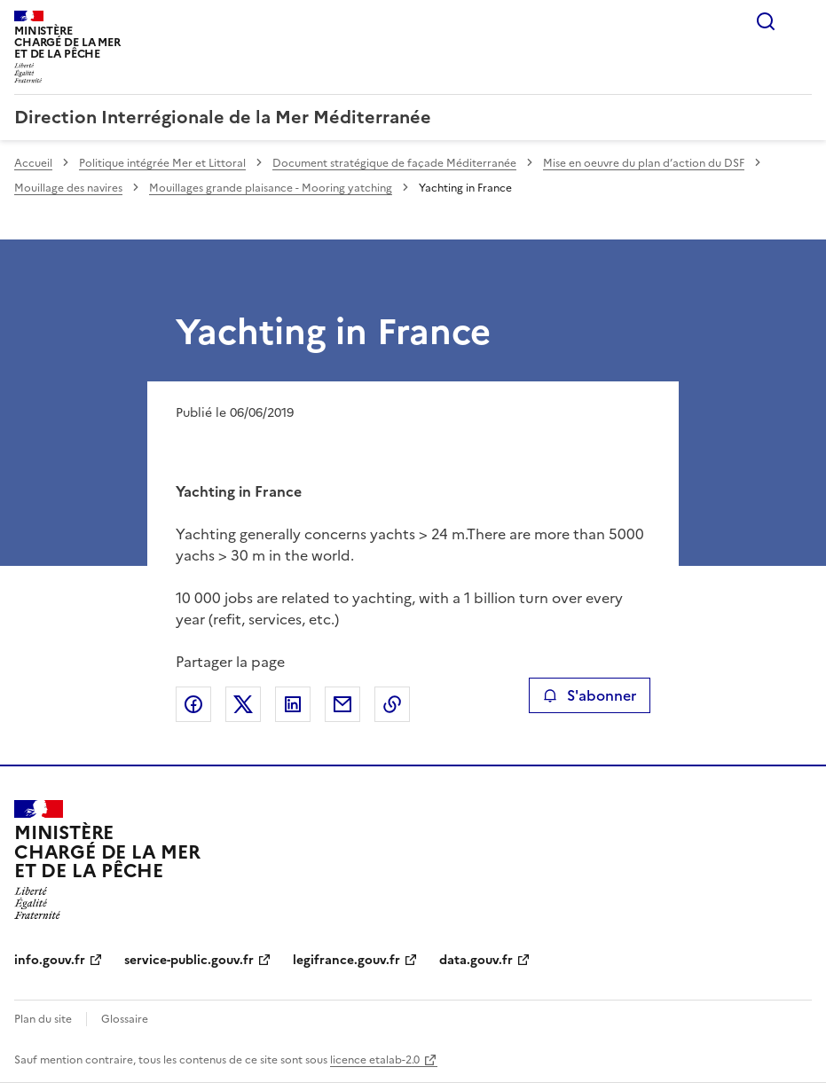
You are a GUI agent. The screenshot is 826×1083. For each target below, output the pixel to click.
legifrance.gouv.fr (346, 960)
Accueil (33, 163)
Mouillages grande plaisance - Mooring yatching (270, 188)
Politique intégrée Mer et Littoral (162, 163)
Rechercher (765, 21)
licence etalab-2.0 (375, 1060)
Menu (801, 21)
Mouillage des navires (68, 188)
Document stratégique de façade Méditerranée (394, 163)
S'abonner (589, 695)
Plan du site (43, 1019)
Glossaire (124, 1019)
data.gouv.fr (476, 960)
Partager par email (342, 704)
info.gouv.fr (49, 960)
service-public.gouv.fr (189, 960)
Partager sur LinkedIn (293, 704)
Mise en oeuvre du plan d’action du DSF (643, 163)
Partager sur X (243, 704)
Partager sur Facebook (193, 704)
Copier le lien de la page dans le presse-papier (392, 704)
